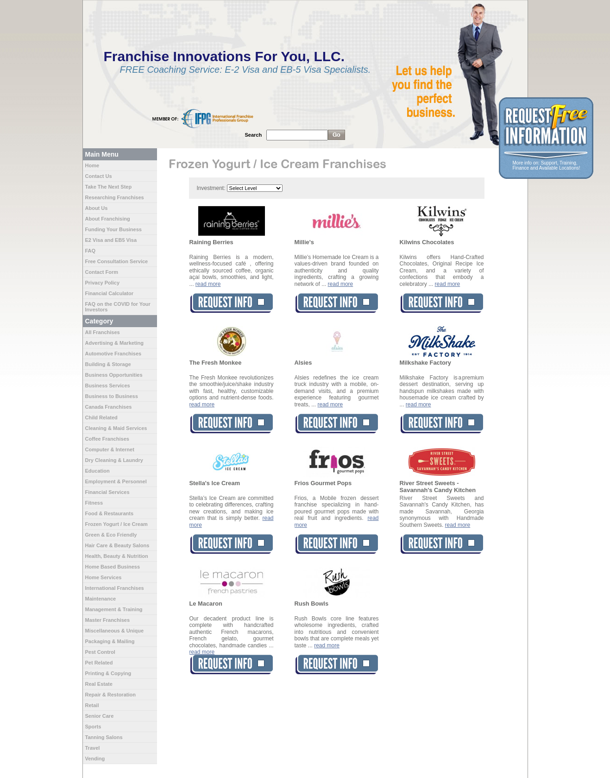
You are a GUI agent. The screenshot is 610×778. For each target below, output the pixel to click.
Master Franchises (107, 620)
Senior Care (99, 716)
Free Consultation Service (116, 261)
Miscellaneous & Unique (114, 630)
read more (208, 284)
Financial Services (107, 492)
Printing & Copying (108, 673)
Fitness (94, 503)
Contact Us (98, 176)
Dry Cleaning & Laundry (114, 460)
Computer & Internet (109, 449)
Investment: (211, 188)
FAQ (90, 250)
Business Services (107, 385)
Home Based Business (112, 566)
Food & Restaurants (109, 513)
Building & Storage (108, 364)
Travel (92, 748)
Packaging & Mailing (110, 641)
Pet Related (99, 662)
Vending (95, 758)
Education (97, 471)
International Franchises (114, 588)
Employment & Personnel (116, 481)
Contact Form (102, 272)
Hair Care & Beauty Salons (117, 545)
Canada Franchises (108, 407)
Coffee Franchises (107, 439)
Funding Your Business (113, 229)
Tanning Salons (104, 737)
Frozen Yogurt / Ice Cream (116, 524)
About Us (96, 208)
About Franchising (107, 218)
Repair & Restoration (110, 694)
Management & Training (114, 609)
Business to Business (111, 396)
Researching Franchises (114, 197)
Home (92, 165)
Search (253, 135)
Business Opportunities (114, 375)
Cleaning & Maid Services (116, 428)
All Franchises (102, 332)
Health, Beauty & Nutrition (116, 556)
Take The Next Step (108, 187)
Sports (93, 726)
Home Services (103, 577)
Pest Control (100, 652)
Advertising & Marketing (114, 343)
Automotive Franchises (113, 353)
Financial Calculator (109, 293)
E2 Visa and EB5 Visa (111, 240)
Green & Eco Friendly (111, 535)
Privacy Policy (102, 282)
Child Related (101, 417)
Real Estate (99, 684)
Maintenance (100, 598)
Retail (92, 705)
